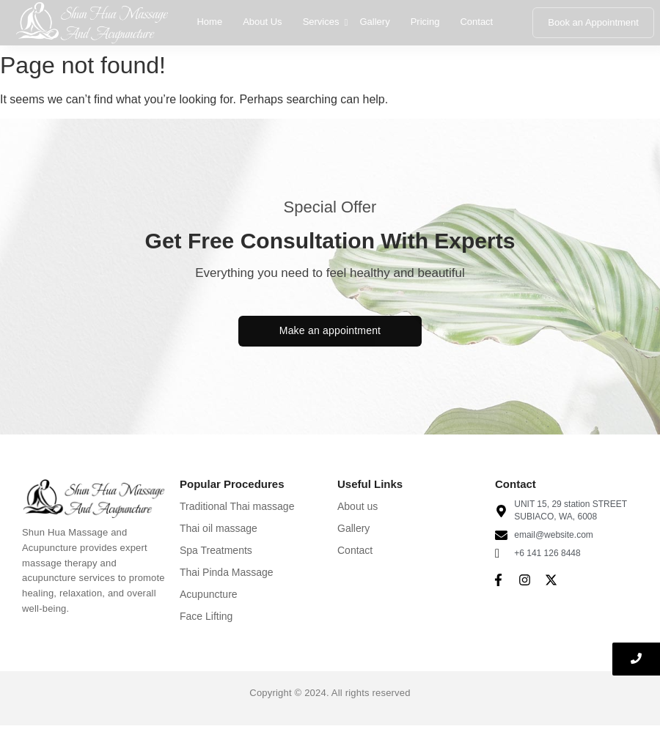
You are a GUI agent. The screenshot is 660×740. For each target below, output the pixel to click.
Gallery (374, 21)
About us (357, 506)
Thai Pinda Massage (227, 572)
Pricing (425, 21)
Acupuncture (209, 594)
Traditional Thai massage (237, 506)
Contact (476, 21)
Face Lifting (206, 616)
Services (322, 21)
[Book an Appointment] (593, 22)
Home (209, 21)
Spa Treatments (216, 550)
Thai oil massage (218, 528)
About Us (262, 21)
